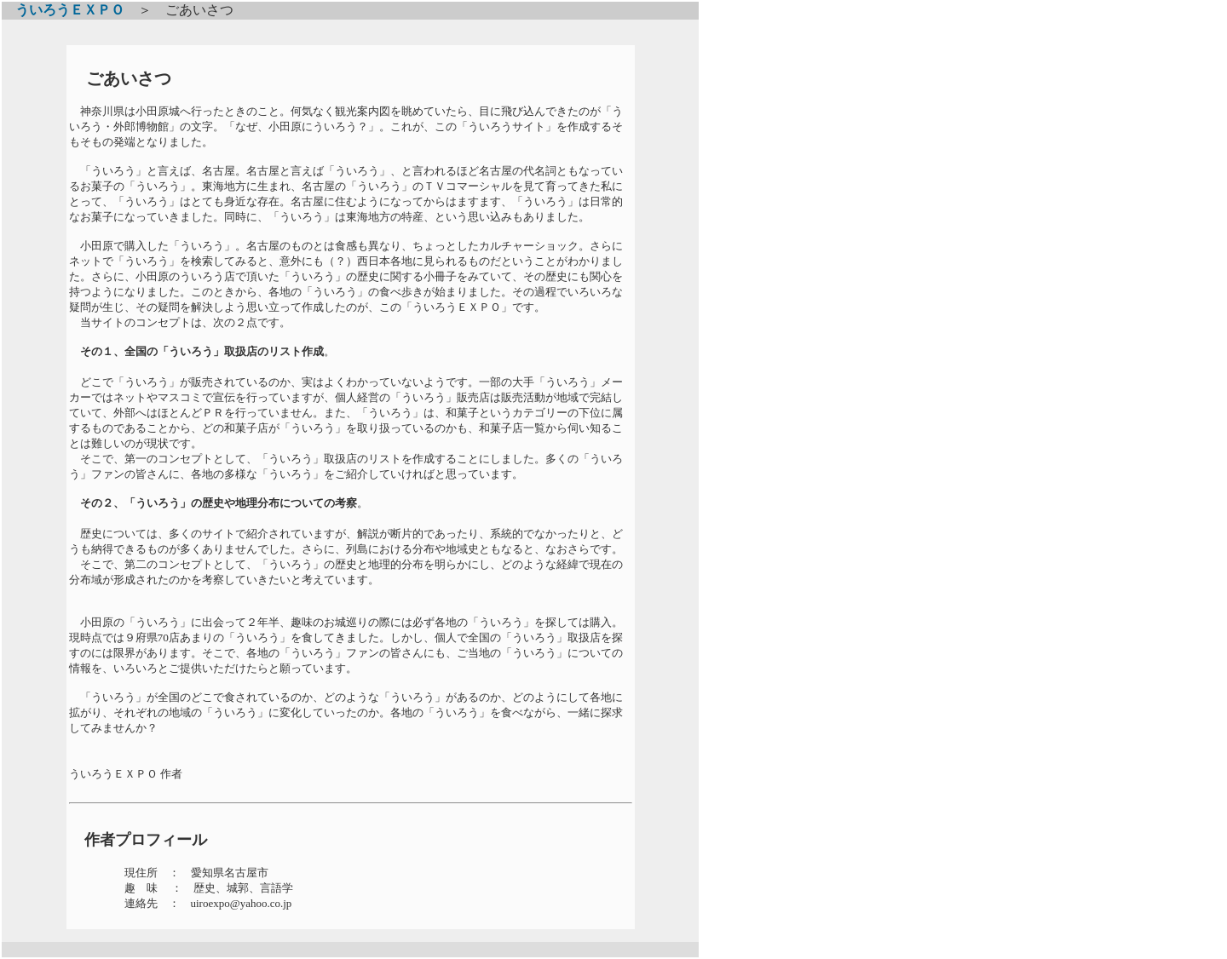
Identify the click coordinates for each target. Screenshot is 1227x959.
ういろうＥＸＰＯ (63, 10)
